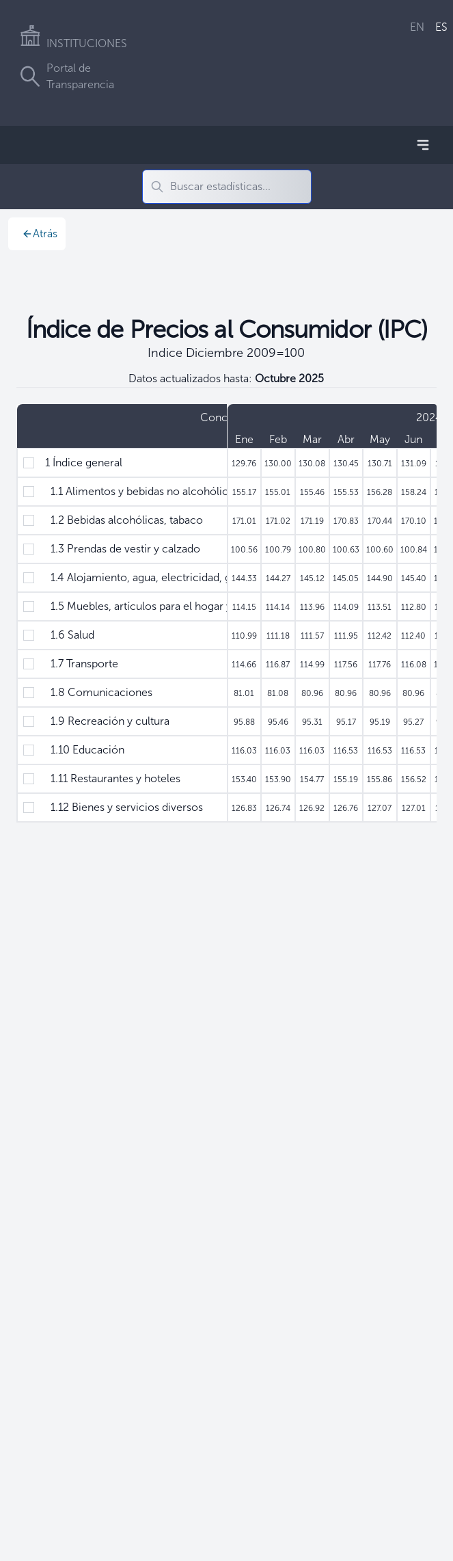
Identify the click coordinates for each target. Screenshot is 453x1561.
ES (441, 27)
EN (417, 27)
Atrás (39, 233)
